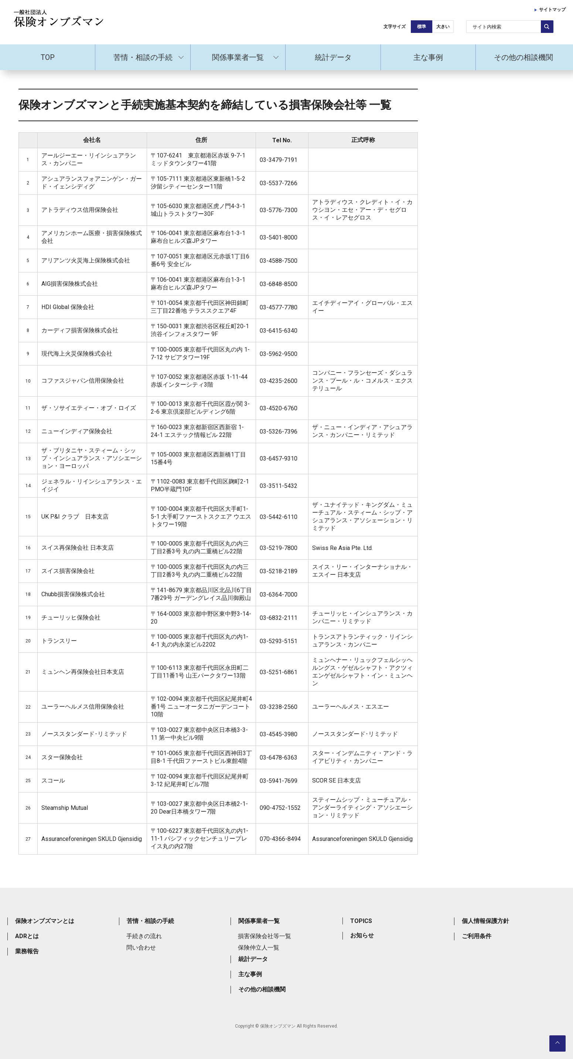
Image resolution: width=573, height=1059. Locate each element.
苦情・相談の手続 (143, 57)
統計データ (333, 57)
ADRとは (27, 936)
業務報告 (27, 951)
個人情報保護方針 (485, 920)
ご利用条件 (476, 936)
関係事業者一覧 (238, 57)
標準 (421, 26)
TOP (48, 57)
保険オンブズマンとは (44, 920)
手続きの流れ (144, 936)
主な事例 (428, 57)
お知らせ (362, 935)
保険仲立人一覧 (258, 947)
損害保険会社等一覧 (264, 936)
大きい (443, 26)
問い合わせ (141, 947)
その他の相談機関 (523, 57)
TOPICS (361, 920)
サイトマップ (552, 9)
